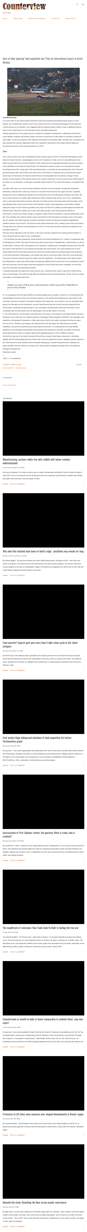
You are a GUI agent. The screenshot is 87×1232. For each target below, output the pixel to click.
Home (5, 18)
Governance (21, 368)
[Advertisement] (43, 38)
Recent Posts (71, 18)
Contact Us (55, 18)
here (8, 358)
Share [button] (79, 365)
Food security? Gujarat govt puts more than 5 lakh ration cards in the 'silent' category (40, 644)
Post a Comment (9, 385)
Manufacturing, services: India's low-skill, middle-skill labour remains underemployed (36, 461)
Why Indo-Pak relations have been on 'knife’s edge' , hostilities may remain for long (43, 551)
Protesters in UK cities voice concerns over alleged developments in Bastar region (43, 1114)
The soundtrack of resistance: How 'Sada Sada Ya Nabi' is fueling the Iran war (41, 928)
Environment (9, 368)
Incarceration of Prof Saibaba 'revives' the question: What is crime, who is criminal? (39, 834)
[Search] (77, 4)
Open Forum (17, 18)
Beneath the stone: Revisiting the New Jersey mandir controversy (34, 1202)
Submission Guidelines (36, 18)
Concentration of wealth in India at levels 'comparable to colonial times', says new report (43, 1021)
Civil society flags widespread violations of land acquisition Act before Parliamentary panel (37, 739)
